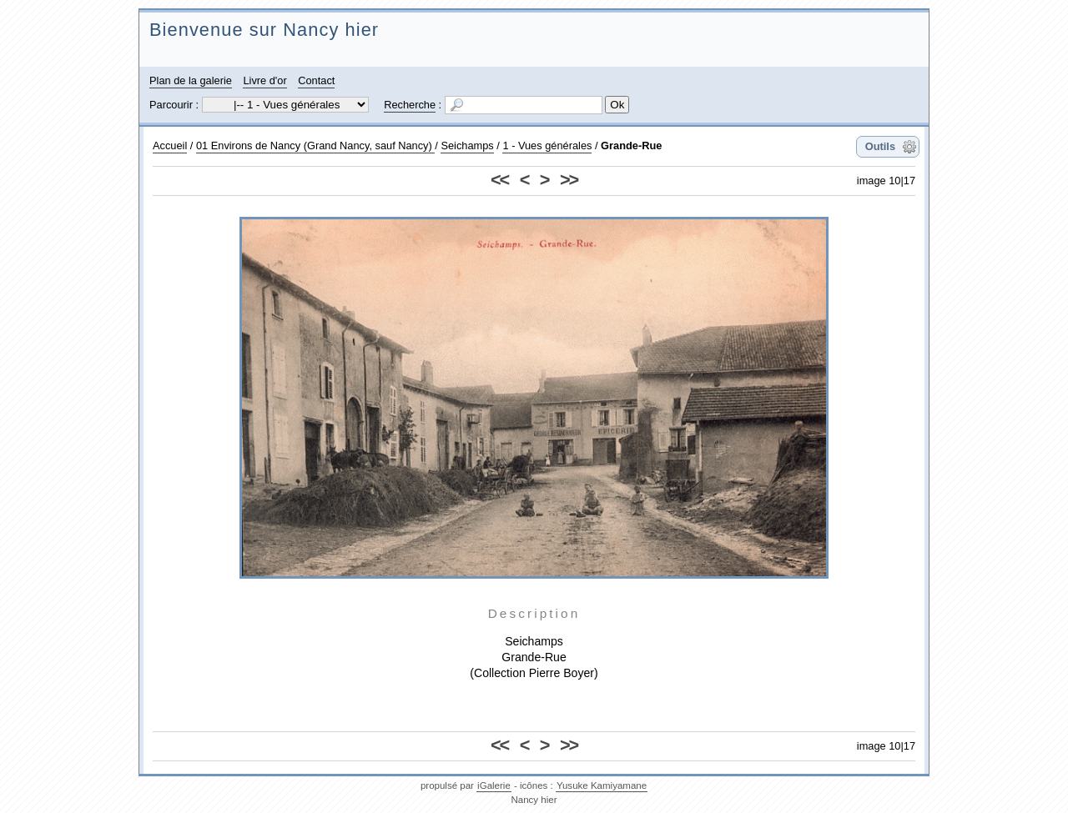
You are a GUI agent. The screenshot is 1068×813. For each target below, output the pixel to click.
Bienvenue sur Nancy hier (264, 29)
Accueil (170, 145)
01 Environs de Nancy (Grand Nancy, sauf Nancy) (315, 145)
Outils (880, 146)
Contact (316, 80)
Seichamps (467, 145)
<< (499, 179)
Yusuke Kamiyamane (602, 785)
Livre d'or (264, 80)
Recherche (410, 104)
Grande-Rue (631, 145)
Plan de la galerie (190, 80)
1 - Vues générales (547, 145)
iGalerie (494, 785)
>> (568, 179)
